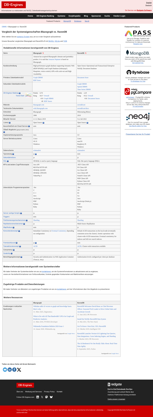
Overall (46, 96)
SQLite (57, 41)
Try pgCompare (138, 106)
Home (30, 16)
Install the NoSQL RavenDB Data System (91, 319)
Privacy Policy (49, 392)
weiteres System (23, 37)
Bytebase (77, 21)
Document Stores (94, 98)
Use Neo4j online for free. (138, 126)
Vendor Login (119, 16)
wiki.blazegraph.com (40, 108)
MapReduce (7, 227)
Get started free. (138, 63)
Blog (86, 16)
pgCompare (130, 97)
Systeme (61, 16)
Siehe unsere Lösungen (116, 399)
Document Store (82, 77)
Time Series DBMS (84, 89)
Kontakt (59, 392)
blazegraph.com (38, 105)
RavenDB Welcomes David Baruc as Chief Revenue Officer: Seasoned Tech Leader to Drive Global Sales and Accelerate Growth (96, 309)
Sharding (36, 220)
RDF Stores (48, 101)
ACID (35, 246)
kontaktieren (46, 272)
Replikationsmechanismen (13, 224)
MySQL (51, 41)
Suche (107, 16)
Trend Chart (20, 96)
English (149, 3)
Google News (71, 333)
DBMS (4, 27)
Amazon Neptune (54, 59)
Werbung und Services (33, 392)
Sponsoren (96, 16)
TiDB (65, 41)
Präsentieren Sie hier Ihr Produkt (138, 134)
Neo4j (87, 21)
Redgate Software (144, 10)
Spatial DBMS (82, 87)
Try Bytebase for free (138, 81)
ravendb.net (81, 105)
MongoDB (67, 21)
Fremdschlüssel (9, 243)
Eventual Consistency (59, 231)
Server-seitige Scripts (11, 213)
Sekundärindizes (9, 157)
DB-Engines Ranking (45, 16)
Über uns (19, 392)
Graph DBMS (38, 77)
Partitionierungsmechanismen (14, 220)
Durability (6, 253)
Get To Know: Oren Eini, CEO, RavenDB (91, 326)
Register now (137, 44)
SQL (4, 161)
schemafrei (37, 150)
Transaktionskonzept (11, 246)
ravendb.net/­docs (83, 108)
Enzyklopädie (74, 16)
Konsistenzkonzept (10, 231)
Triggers (6, 217)
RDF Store (37, 80)
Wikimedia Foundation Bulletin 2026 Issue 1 (48, 326)
